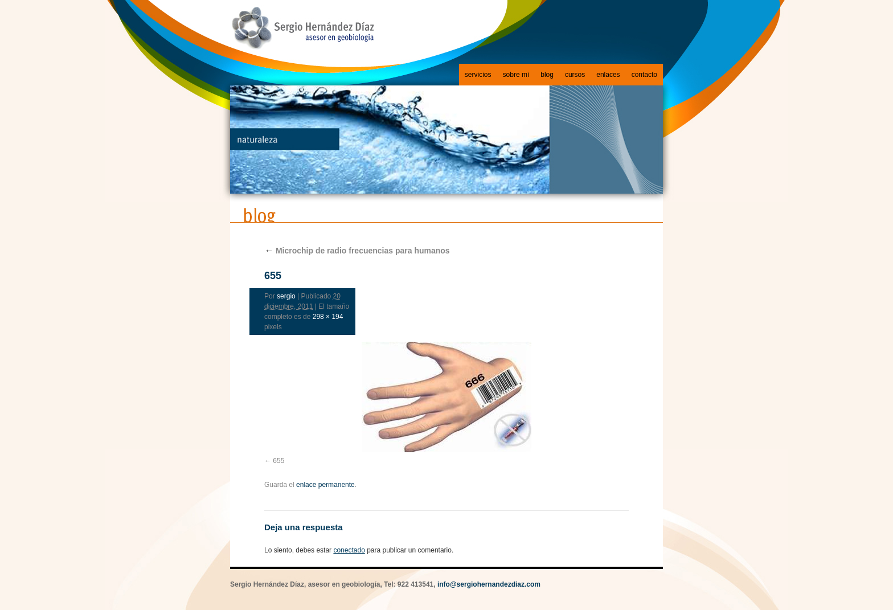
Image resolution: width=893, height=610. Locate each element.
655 (278, 461)
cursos (575, 75)
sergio (286, 296)
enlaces (608, 75)
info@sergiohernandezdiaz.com (488, 584)
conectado (348, 550)
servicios (478, 75)
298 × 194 (328, 317)
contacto (644, 75)
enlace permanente (325, 485)
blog (547, 75)
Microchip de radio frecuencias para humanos (357, 250)
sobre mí (516, 75)
